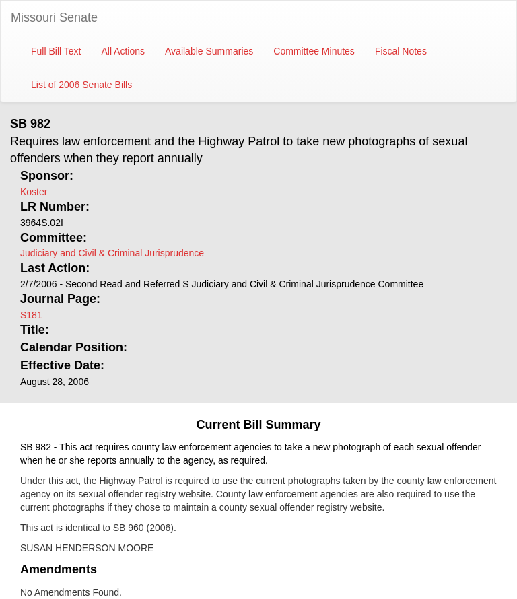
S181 (31, 315)
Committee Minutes (314, 51)
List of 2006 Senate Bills (81, 84)
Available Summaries (209, 51)
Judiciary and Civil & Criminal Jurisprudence (112, 253)
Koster (33, 191)
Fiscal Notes (401, 51)
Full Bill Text (56, 51)
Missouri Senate (54, 17)
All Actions (123, 51)
